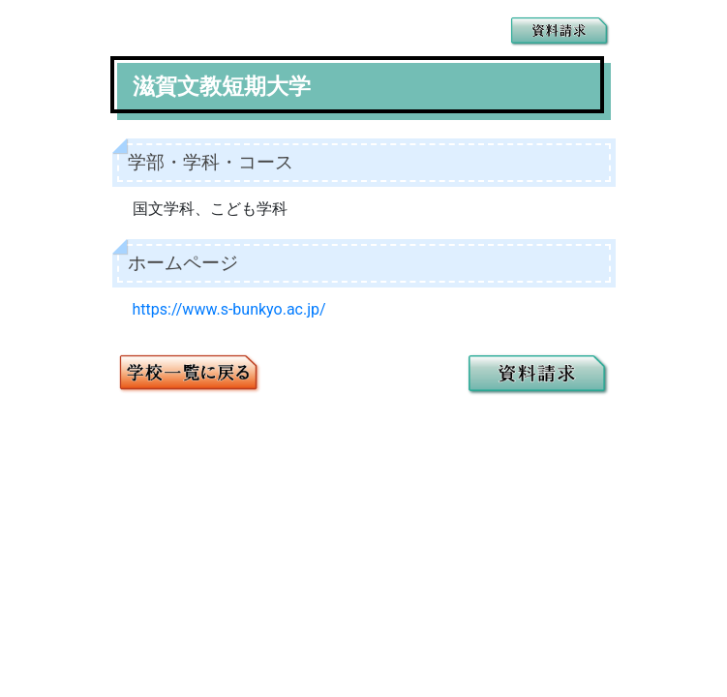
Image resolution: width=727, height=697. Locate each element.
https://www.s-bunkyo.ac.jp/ (229, 309)
